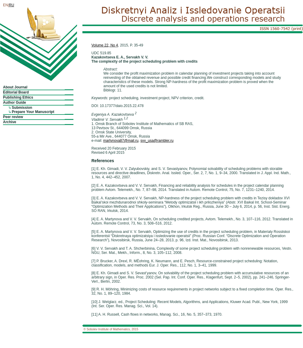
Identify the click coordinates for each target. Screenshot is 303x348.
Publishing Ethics (18, 97)
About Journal (15, 87)
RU (11, 5)
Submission (22, 108)
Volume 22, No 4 (104, 45)
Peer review (13, 117)
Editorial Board (16, 92)
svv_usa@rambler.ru (157, 140)
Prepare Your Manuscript (33, 112)
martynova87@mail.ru (120, 140)
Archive (9, 122)
